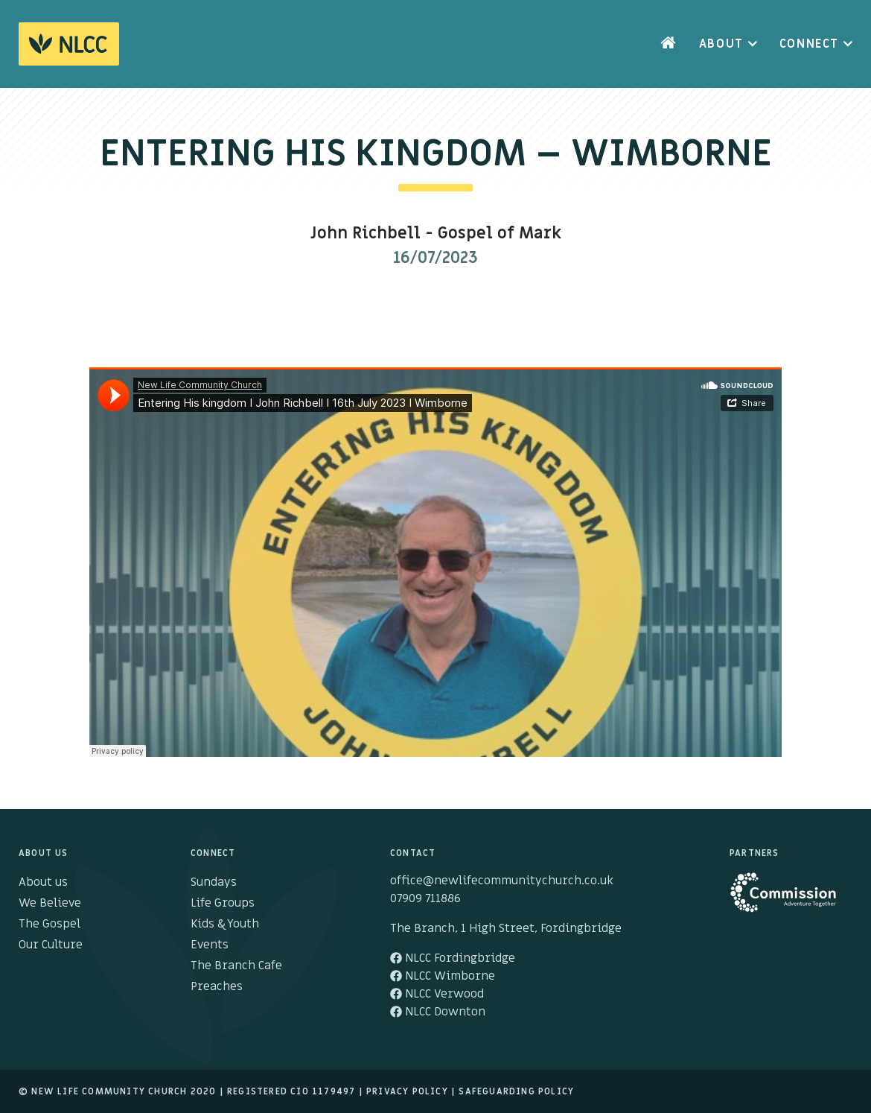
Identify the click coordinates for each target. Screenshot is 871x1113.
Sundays (214, 882)
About (721, 44)
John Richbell (365, 233)
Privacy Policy (407, 1091)
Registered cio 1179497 (291, 1091)
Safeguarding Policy (516, 1091)
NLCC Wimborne (442, 976)
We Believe (50, 903)
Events (210, 944)
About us (43, 882)
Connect (809, 44)
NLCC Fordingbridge (452, 958)
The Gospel (49, 924)
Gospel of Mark (499, 233)
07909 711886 (425, 898)
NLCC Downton (437, 1011)
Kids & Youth (225, 924)
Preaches (217, 986)
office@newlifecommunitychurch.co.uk (501, 880)
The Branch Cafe (236, 965)
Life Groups (223, 903)
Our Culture (51, 944)
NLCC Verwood (437, 994)
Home (668, 44)
